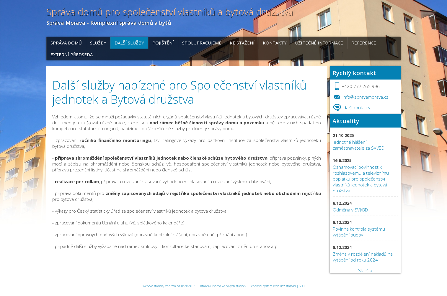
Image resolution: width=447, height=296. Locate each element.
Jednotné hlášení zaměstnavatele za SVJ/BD (358, 145)
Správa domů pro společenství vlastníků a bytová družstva (169, 12)
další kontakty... (358, 107)
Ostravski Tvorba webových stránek (222, 286)
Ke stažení (242, 43)
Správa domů (66, 43)
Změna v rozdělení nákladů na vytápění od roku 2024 (363, 257)
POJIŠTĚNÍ (163, 43)
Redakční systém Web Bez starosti (272, 286)
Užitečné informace (319, 43)
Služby (98, 43)
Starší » (365, 270)
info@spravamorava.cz (365, 97)
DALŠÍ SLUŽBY (129, 43)
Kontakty (275, 43)
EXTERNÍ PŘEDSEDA (71, 54)
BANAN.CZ (188, 286)
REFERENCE (363, 43)
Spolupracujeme (201, 43)
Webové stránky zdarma (159, 286)
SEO (301, 286)
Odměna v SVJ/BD (351, 210)
